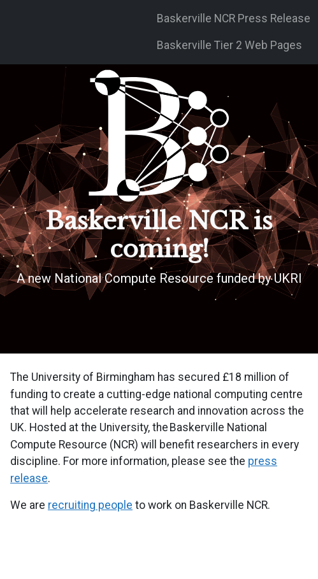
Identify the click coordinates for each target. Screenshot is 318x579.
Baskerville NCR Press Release (233, 18)
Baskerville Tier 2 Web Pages (229, 45)
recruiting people (90, 505)
